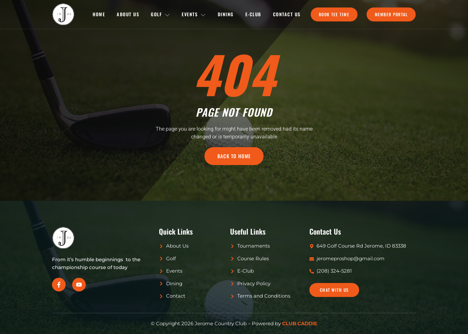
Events (194, 14)
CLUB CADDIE (299, 323)
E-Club (253, 14)
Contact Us (287, 14)
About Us (128, 14)
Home (99, 14)
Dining (226, 14)
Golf (160, 14)
